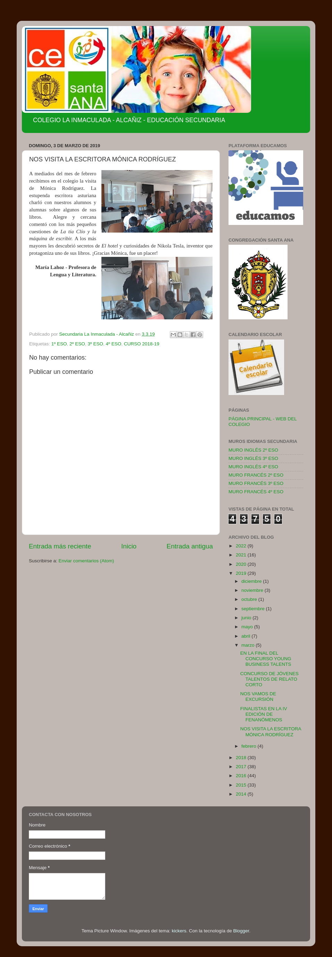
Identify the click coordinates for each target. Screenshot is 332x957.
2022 (242, 545)
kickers (179, 930)
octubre (249, 599)
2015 (242, 785)
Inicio (128, 546)
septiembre (253, 608)
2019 (242, 573)
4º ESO (113, 343)
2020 (242, 564)
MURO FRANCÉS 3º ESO (256, 483)
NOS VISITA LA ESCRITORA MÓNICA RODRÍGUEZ (270, 731)
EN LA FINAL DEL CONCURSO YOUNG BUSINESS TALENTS (265, 658)
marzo (248, 645)
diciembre (252, 581)
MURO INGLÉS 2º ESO (253, 450)
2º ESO (77, 343)
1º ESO (59, 343)
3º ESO (95, 343)
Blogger (241, 930)
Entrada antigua (190, 546)
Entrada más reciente (60, 546)
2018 (242, 757)
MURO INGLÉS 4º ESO (253, 466)
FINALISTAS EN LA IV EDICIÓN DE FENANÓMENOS (263, 714)
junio (246, 617)
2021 (242, 554)
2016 (242, 775)
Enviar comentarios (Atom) (86, 560)
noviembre (253, 590)
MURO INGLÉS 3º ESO (253, 458)
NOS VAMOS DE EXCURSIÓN (258, 696)
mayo (247, 626)
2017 (242, 766)
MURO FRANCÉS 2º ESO (256, 475)
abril (246, 636)
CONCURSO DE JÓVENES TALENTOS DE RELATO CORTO (269, 679)
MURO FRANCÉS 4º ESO (256, 491)
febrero (249, 746)
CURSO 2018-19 (141, 343)
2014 (242, 794)
